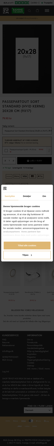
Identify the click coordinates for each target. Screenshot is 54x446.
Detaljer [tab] (27, 196)
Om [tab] (44, 196)
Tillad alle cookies (27, 245)
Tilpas (27, 255)
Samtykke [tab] (10, 196)
